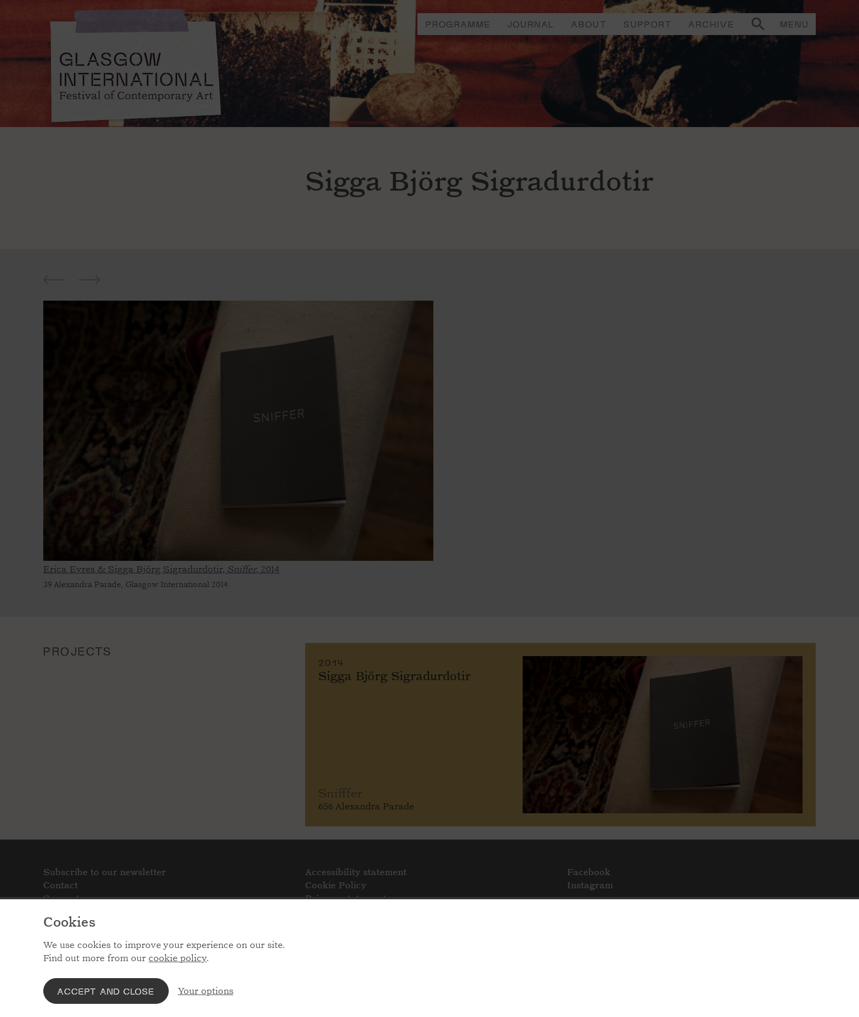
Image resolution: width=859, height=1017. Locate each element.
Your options (205, 991)
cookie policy (177, 958)
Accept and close (105, 991)
